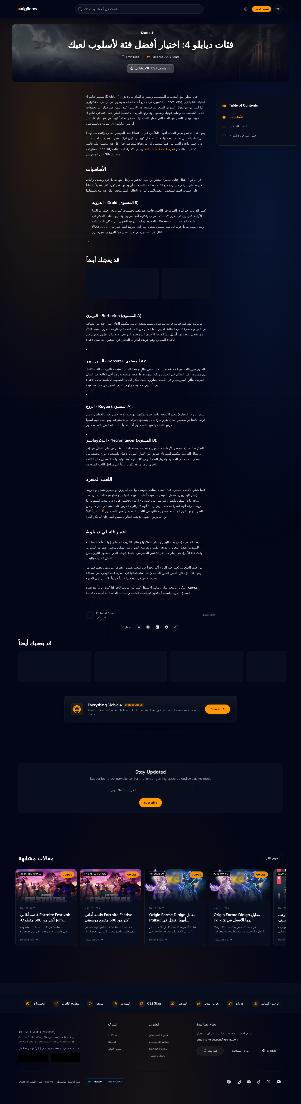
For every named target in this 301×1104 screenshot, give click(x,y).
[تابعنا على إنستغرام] (239, 1082)
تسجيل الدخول (262, 9)
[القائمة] (278, 9)
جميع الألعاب (115, 1049)
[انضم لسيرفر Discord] (249, 1082)
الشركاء (112, 1042)
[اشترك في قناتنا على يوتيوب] (279, 1082)
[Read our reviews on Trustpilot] (105, 1081)
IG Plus (112, 1035)
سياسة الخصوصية (159, 1042)
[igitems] (27, 9)
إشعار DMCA (157, 1055)
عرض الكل (271, 858)
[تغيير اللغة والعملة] (246, 9)
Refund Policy (158, 1049)
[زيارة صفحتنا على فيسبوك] (229, 1082)
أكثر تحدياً (98, 511)
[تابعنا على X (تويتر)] (269, 1082)
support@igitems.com (225, 1039)
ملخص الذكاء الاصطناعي (150, 68)
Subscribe (150, 802)
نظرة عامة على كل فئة (160, 149)
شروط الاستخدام (159, 1035)
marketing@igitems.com (65, 1048)
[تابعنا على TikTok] (259, 1082)
